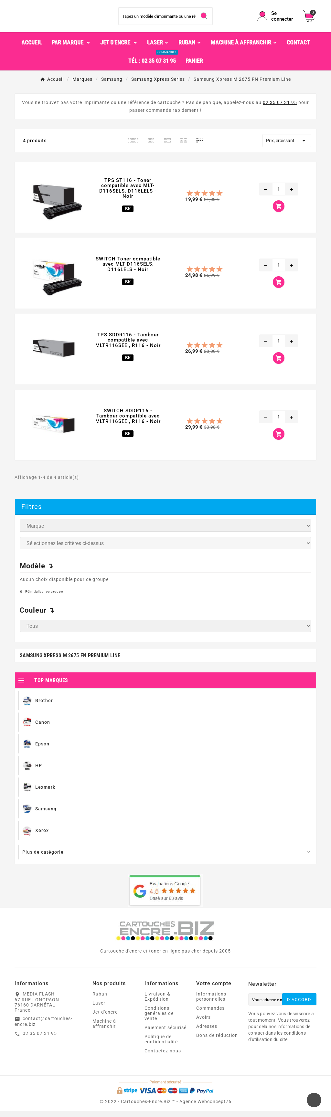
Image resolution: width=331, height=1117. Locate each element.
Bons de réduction (217, 1041)
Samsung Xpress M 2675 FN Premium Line (70, 662)
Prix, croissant (287, 147)
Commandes (210, 1014)
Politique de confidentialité (161, 1045)
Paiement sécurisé (165, 1033)
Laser (98, 1009)
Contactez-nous (162, 1056)
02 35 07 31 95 (280, 108)
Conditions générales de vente (159, 1019)
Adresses (206, 1032)
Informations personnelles (211, 1002)
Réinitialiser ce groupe (43, 597)
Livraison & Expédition (157, 1002)
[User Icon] (276, 19)
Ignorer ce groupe (291, 541)
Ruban (99, 1000)
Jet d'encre (105, 1018)
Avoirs (203, 1023)
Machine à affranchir (104, 1030)
